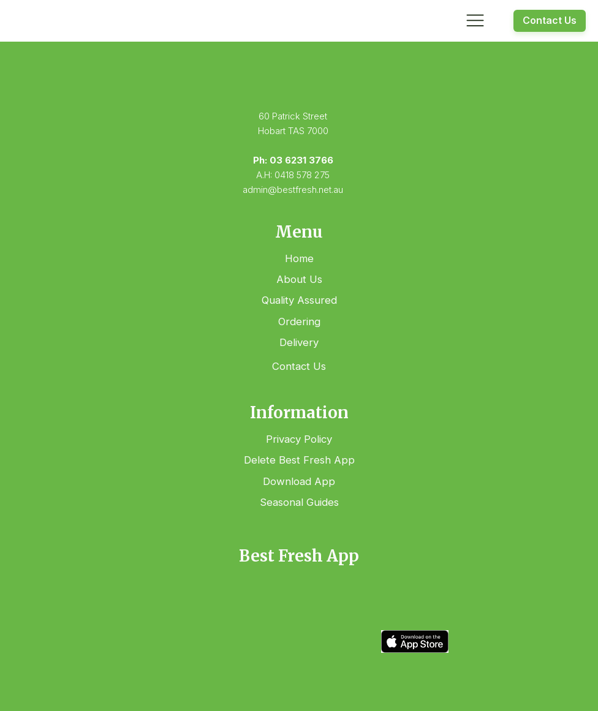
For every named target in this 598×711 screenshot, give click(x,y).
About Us (299, 279)
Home (299, 258)
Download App (299, 481)
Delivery (299, 342)
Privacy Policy (299, 439)
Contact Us (550, 20)
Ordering (299, 321)
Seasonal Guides (299, 502)
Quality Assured (299, 300)
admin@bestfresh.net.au (293, 189)
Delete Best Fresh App (299, 460)
